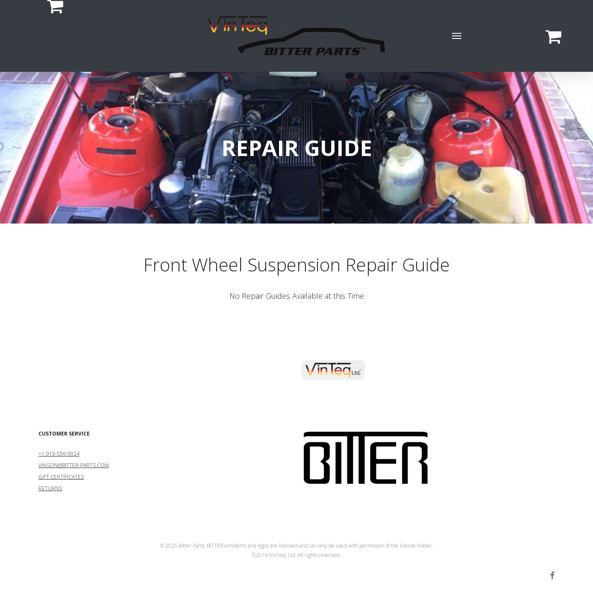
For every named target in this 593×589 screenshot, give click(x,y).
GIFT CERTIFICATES (61, 476)
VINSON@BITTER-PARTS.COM (73, 465)
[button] (457, 36)
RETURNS (50, 488)
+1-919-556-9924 (58, 453)
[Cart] (51, 36)
